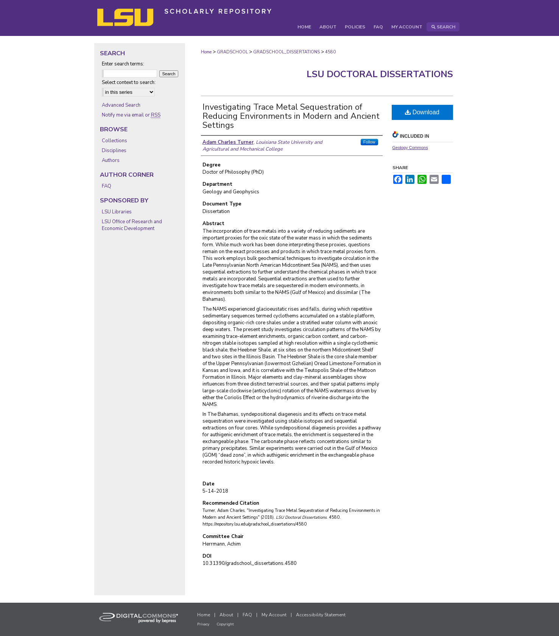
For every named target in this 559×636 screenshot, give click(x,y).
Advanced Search (121, 105)
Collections (114, 140)
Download (422, 112)
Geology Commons (410, 147)
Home (206, 52)
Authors (111, 160)
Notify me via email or (131, 115)
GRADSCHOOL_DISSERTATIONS (286, 52)
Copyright (225, 624)
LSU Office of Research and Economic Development (132, 225)
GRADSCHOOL (232, 52)
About (226, 615)
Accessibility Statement (321, 615)
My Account (274, 615)
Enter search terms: (123, 64)
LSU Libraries (117, 211)
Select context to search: (129, 82)
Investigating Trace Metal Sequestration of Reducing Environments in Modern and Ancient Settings (291, 116)
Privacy (203, 624)
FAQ (106, 186)
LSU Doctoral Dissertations (380, 74)
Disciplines (114, 150)
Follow (369, 142)
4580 (330, 52)
